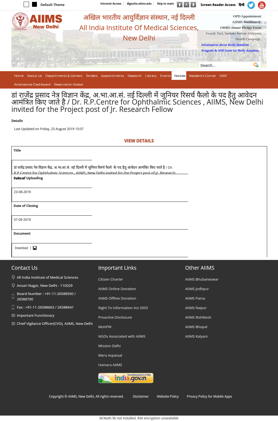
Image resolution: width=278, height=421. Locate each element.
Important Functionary (35, 315)
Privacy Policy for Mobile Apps (209, 396)
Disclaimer (141, 396)
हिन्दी (241, 4)
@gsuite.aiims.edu (139, 3)
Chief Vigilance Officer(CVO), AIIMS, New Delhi (55, 323)
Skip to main (165, 3)
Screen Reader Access (218, 4)
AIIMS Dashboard (246, 22)
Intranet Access (110, 3)
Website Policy (168, 396)
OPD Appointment (247, 16)
